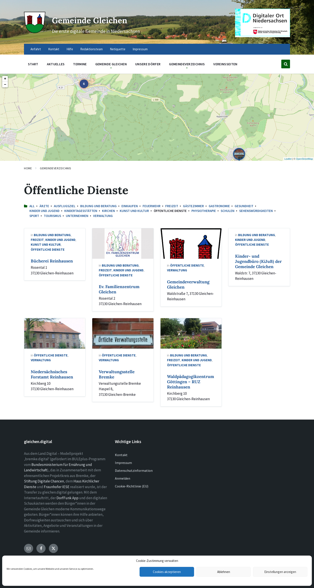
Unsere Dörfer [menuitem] (147, 64)
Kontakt (121, 455)
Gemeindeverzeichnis (55, 168)
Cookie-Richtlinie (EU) (131, 486)
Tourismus (52, 216)
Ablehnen (223, 572)
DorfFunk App (67, 498)
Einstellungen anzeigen (280, 572)
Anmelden (122, 478)
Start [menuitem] (33, 64)
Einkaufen (129, 206)
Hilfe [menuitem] (70, 49)
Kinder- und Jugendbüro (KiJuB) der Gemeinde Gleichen (258, 261)
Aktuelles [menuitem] (56, 64)
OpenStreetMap (304, 159)
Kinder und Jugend (44, 211)
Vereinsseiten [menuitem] (225, 64)
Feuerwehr (151, 206)
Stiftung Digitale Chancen (44, 481)
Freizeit (171, 206)
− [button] (5, 84)
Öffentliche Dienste (48, 249)
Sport (34, 216)
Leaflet (288, 159)
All (32, 206)
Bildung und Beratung (98, 206)
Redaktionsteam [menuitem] (91, 49)
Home (28, 168)
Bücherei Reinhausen (52, 261)
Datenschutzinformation (134, 470)
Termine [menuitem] (80, 64)
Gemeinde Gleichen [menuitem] (111, 64)
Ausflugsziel (64, 206)
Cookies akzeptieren (167, 572)
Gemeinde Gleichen (102, 19)
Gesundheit (244, 206)
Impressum (123, 462)
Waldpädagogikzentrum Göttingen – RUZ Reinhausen (190, 382)
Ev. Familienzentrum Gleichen (119, 289)
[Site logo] (34, 31)
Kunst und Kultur (134, 211)
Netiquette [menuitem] (117, 49)
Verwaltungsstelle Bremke (117, 374)
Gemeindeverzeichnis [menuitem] (187, 64)
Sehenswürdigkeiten (256, 211)
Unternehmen (77, 216)
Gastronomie (219, 206)
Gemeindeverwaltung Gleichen (188, 284)
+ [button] (5, 78)
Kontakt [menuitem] (53, 49)
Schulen (227, 211)
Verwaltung (103, 216)
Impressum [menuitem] (140, 49)
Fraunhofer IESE (56, 486)
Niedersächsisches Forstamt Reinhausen (52, 374)
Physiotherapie (203, 211)
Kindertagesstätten (80, 211)
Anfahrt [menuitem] (36, 49)
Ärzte (44, 206)
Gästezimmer (193, 206)
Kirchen (108, 211)
